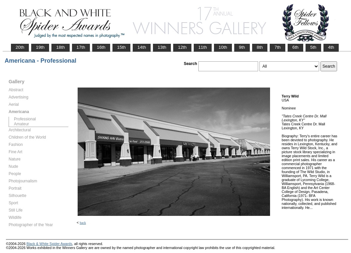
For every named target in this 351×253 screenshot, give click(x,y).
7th (277, 47)
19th (40, 47)
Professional (25, 119)
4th (331, 47)
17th (81, 47)
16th (101, 47)
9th (242, 47)
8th (260, 47)
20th (20, 47)
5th (313, 47)
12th (182, 47)
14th (142, 47)
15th (121, 47)
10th (223, 47)
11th (203, 47)
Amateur (21, 124)
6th (295, 47)
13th (162, 47)
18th (60, 47)
